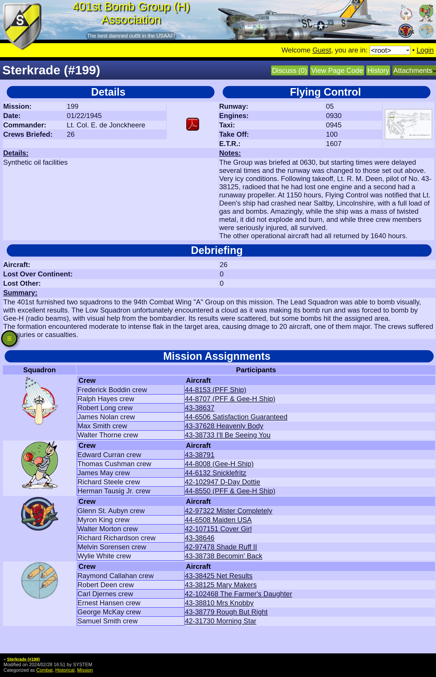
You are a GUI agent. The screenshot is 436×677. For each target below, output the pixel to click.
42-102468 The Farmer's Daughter (238, 594)
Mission (85, 670)
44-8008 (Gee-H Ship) (219, 464)
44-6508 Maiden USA (218, 520)
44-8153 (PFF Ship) (215, 390)
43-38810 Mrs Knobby (219, 603)
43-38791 (199, 455)
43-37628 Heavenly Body (224, 426)
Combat (44, 670)
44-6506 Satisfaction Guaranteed (236, 417)
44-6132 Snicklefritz (215, 473)
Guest (321, 50)
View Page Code (337, 70)
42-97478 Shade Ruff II (221, 547)
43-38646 (199, 538)
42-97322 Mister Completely (228, 511)
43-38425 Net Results (218, 576)
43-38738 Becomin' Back (223, 556)
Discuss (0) (289, 70)
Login (425, 50)
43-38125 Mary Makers (221, 585)
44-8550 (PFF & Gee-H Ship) (230, 491)
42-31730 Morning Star (220, 621)
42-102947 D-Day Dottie (222, 482)
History (378, 70)
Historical (65, 670)
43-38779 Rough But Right (226, 612)
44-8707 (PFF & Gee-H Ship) (230, 399)
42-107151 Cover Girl (218, 529)
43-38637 (199, 408)
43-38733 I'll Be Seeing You (227, 435)
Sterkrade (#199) (23, 659)
